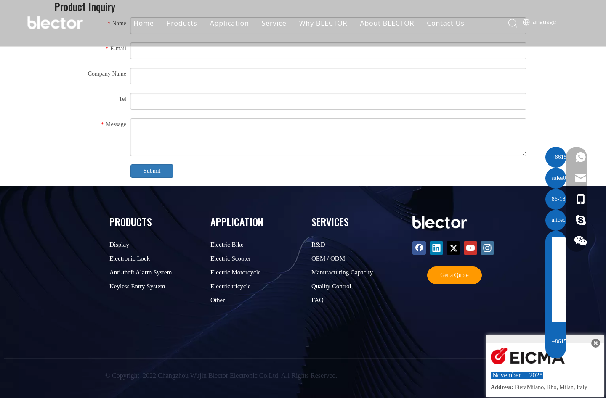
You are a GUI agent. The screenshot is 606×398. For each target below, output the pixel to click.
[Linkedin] (436, 248)
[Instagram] (487, 248)
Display (119, 244)
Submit (152, 171)
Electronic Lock (129, 258)
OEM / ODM (328, 258)
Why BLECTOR (330, 23)
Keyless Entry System (137, 286)
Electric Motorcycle (235, 272)
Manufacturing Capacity (342, 272)
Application (235, 23)
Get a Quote (454, 275)
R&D (318, 244)
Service (280, 23)
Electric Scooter (230, 258)
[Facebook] (419, 248)
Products (188, 23)
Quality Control (331, 286)
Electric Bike (227, 244)
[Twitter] (453, 248)
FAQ (317, 300)
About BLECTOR (394, 23)
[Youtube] (470, 248)
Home (150, 23)
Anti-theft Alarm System (140, 272)
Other (217, 300)
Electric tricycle (230, 286)
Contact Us (451, 23)
